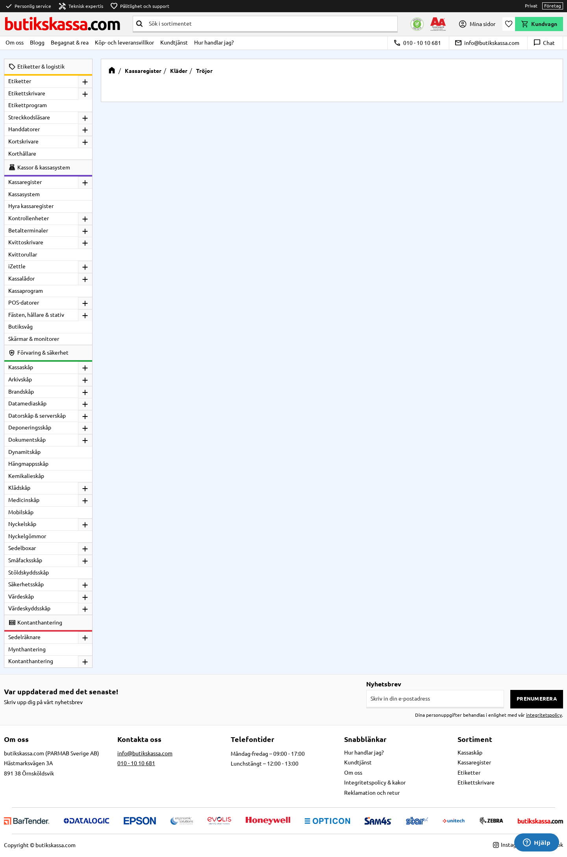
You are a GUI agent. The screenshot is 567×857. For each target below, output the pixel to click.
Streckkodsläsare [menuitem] (29, 117)
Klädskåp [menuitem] (19, 488)
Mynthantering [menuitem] (27, 649)
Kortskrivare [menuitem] (23, 141)
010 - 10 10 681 (417, 43)
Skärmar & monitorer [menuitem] (33, 339)
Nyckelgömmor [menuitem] (27, 536)
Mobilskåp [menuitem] (20, 512)
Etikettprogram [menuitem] (27, 105)
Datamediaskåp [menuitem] (27, 403)
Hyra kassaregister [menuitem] (31, 206)
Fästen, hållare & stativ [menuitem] (36, 315)
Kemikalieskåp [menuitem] (26, 476)
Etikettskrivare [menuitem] (26, 93)
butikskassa (62, 24)
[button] (508, 24)
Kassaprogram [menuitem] (25, 291)
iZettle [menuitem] (17, 266)
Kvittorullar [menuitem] (22, 254)
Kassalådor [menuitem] (21, 278)
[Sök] (139, 23)
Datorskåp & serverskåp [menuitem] (37, 416)
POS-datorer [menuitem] (23, 302)
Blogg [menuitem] (37, 42)
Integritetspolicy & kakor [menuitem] (375, 782)
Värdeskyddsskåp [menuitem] (29, 608)
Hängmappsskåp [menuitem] (28, 464)
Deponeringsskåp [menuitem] (29, 427)
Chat (544, 43)
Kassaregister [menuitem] (25, 182)
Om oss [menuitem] (15, 42)
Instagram (509, 845)
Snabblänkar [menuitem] (365, 739)
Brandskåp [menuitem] (21, 392)
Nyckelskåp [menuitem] (22, 524)
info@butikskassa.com (486, 43)
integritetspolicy (544, 715)
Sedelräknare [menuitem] (24, 637)
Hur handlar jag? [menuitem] (214, 42)
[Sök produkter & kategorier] (271, 23)
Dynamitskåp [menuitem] (24, 452)
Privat (531, 5)
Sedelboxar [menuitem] (22, 548)
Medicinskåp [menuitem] (23, 500)
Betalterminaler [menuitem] (28, 230)
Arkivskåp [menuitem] (20, 379)
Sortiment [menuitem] (475, 739)
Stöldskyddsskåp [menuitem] (28, 572)
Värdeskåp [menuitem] (21, 596)
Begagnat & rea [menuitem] (70, 42)
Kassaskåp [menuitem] (20, 367)
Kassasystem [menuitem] (24, 194)
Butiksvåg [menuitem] (20, 326)
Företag (552, 5)
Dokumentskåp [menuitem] (27, 440)
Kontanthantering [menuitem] (30, 661)
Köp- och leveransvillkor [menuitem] (124, 42)
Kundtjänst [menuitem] (174, 42)
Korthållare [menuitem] (22, 154)
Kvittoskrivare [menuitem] (25, 242)
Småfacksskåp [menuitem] (25, 560)
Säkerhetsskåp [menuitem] (26, 584)
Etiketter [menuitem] (19, 81)
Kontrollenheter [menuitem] (28, 218)
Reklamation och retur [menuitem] (372, 793)
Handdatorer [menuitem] (24, 129)
